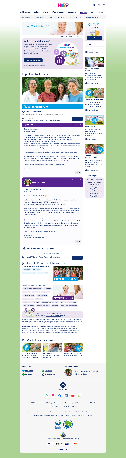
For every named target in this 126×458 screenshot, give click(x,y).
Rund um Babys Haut (29, 273)
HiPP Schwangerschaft (36, 403)
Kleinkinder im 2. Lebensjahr (50, 302)
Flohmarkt (55, 305)
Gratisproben (94, 184)
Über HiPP (74, 406)
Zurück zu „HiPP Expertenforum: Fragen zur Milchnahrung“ (41, 120)
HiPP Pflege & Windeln (52, 403)
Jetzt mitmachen (92, 139)
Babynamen (45, 292)
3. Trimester (36, 292)
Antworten (77, 119)
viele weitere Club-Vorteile (53, 316)
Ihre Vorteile (60, 17)
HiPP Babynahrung (80, 403)
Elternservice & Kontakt (92, 17)
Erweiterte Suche (93, 52)
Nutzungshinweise (49, 412)
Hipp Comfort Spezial (31, 129)
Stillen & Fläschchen (28, 295)
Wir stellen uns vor (34, 111)
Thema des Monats (28, 305)
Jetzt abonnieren (92, 83)
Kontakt (89, 415)
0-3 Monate (39, 299)
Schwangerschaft (42, 273)
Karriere (59, 412)
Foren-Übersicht (27, 118)
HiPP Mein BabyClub (54, 406)
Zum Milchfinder (92, 170)
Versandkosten (69, 412)
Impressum (81, 415)
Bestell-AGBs (79, 412)
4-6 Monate (26, 302)
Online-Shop (94, 196)
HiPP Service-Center (81, 374)
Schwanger (92, 182)
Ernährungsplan (95, 187)
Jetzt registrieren (71, 36)
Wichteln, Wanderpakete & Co (69, 305)
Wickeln (99, 182)
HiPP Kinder (92, 403)
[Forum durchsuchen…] (94, 48)
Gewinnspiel (95, 193)
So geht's (79, 36)
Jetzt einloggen (40, 65)
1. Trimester (48, 288)
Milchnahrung (37, 269)
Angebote (66, 406)
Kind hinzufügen (40, 17)
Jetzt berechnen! (92, 110)
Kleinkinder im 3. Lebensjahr (68, 302)
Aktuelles (78, 17)
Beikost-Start (26, 269)
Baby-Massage (94, 189)
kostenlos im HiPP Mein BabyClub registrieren (57, 314)
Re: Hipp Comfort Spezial (32, 189)
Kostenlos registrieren (33, 60)
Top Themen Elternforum (68, 415)
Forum (70, 17)
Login (50, 17)
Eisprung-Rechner (94, 179)
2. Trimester (26, 292)
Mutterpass (98, 191)
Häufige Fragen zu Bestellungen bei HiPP (46, 415)
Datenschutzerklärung (34, 412)
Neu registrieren (26, 17)
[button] (94, 5)
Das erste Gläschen (42, 295)
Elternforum (29, 114)
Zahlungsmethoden (92, 412)
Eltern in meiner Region (43, 305)
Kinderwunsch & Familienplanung (32, 288)
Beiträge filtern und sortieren (40, 248)
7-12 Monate (36, 302)
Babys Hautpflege (28, 299)
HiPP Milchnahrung (67, 403)
